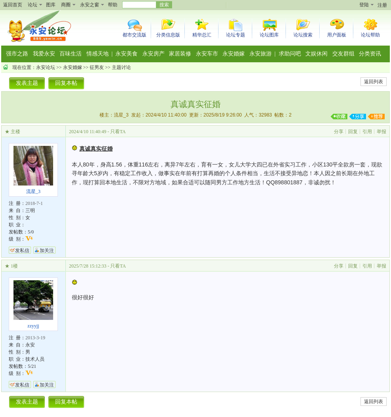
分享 (338, 131)
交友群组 (343, 54)
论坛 (32, 5)
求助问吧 (290, 54)
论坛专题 (235, 35)
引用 (367, 131)
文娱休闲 (316, 54)
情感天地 (97, 54)
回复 (353, 131)
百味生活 (70, 54)
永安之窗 (89, 5)
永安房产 (153, 54)
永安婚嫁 (233, 54)
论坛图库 (269, 35)
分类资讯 (370, 54)
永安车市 (207, 54)
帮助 (112, 5)
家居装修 (180, 54)
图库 (51, 5)
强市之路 (17, 54)
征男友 (97, 67)
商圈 (66, 5)
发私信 (22, 250)
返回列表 (373, 81)
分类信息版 (168, 35)
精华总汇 (201, 35)
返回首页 (12, 5)
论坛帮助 (370, 35)
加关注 (47, 250)
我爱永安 (44, 54)
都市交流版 (134, 35)
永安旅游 (260, 54)
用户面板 (336, 35)
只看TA (118, 131)
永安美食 (126, 54)
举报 (381, 131)
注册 (382, 5)
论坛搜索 (302, 35)
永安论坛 (45, 67)
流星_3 (121, 115)
